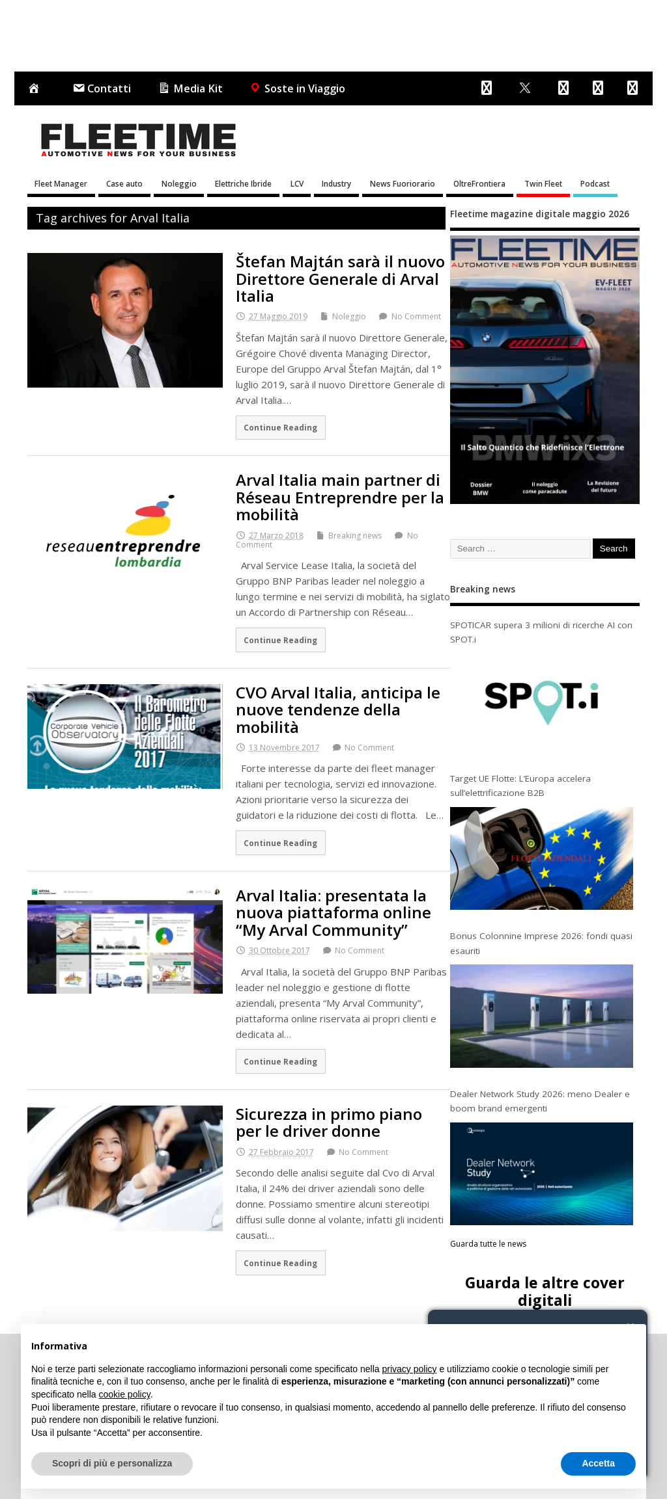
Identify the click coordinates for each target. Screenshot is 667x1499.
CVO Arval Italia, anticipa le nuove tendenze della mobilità (338, 709)
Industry (336, 183)
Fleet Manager (61, 183)
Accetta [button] (598, 1463)
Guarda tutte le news (488, 1243)
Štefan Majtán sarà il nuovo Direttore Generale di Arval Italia (340, 278)
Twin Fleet (543, 183)
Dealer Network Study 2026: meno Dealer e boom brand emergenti (540, 1101)
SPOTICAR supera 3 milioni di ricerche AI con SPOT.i (541, 632)
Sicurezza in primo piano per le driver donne (329, 1122)
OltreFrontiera (479, 183)
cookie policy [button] (124, 1394)
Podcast (595, 183)
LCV (297, 183)
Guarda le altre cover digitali (545, 1291)
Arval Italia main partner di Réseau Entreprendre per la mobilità (340, 497)
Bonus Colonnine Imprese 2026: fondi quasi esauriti (541, 943)
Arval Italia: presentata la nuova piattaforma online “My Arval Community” (333, 912)
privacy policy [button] (409, 1369)
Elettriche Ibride (243, 183)
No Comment (416, 316)
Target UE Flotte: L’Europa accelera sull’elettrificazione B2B (520, 786)
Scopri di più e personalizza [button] (112, 1463)
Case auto (124, 183)
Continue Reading (280, 427)
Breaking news (355, 535)
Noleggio (179, 183)
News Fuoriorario (402, 183)
